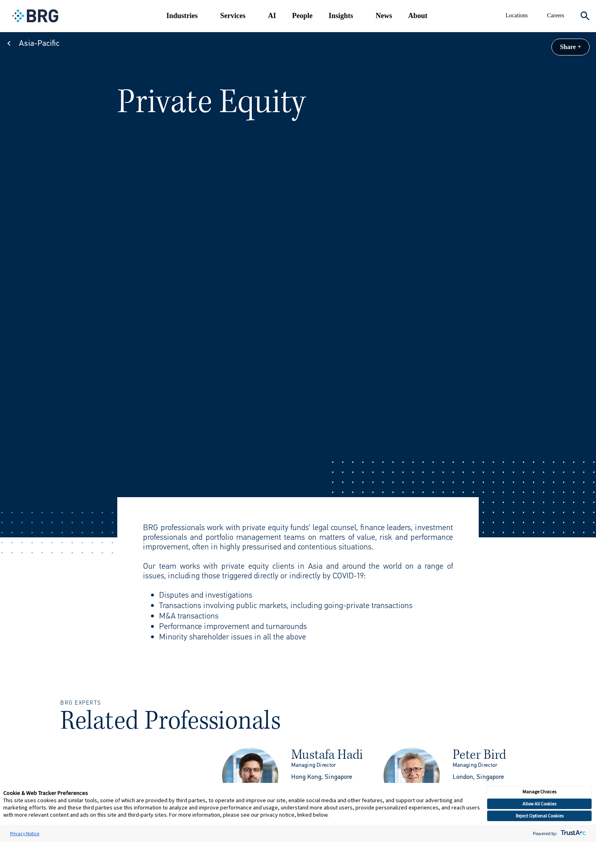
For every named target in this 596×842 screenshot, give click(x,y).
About (417, 16)
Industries (182, 16)
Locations (517, 15)
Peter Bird (479, 754)
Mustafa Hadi (327, 754)
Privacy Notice (24, 833)
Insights (341, 16)
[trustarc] (572, 833)
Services (232, 16)
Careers (555, 15)
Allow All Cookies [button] (539, 804)
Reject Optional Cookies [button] (539, 816)
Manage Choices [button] (539, 792)
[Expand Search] (585, 16)
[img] (250, 776)
